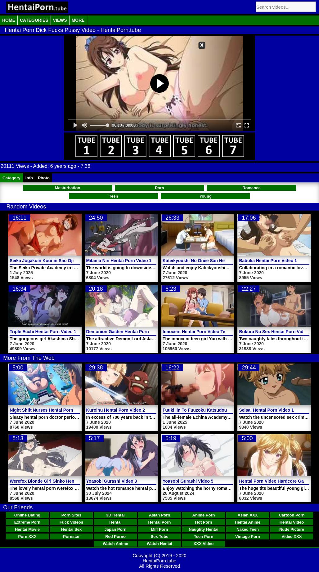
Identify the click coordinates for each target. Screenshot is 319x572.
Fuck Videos (71, 522)
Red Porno (115, 536)
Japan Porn (116, 529)
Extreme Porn (27, 522)
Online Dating (27, 515)
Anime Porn (203, 515)
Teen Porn (203, 536)
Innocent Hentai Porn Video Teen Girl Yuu (205, 331)
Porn (159, 187)
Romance (251, 187)
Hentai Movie (27, 529)
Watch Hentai (159, 543)
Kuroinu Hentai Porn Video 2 (115, 410)
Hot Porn (203, 522)
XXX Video (204, 543)
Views (60, 20)
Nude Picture (291, 529)
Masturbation (67, 187)
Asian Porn (159, 515)
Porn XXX (27, 536)
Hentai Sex (71, 529)
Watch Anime (115, 543)
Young (205, 196)
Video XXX (292, 536)
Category (11, 178)
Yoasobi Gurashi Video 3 (111, 481)
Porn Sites (71, 515)
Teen (113, 196)
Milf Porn (159, 529)
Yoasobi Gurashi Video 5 (188, 481)
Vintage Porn (247, 536)
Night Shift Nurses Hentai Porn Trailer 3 (50, 410)
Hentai (115, 522)
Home (8, 20)
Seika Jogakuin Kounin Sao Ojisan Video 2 (54, 260)
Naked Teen (247, 529)
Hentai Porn (159, 522)
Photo (44, 178)
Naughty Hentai (203, 529)
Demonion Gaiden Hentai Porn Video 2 (126, 331)
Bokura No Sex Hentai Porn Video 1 (275, 331)
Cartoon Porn (291, 515)
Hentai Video (292, 522)
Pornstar (71, 536)
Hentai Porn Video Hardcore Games (275, 481)
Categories (34, 20)
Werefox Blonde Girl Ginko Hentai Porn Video (56, 481)
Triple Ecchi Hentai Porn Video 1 (43, 331)
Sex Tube (159, 536)
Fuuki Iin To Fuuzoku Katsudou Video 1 (203, 410)
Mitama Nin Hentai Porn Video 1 (119, 260)
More (78, 20)
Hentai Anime (248, 522)
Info (29, 178)
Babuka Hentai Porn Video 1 (268, 260)
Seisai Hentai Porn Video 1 (266, 410)
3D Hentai (115, 515)
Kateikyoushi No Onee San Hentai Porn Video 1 (211, 260)
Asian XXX (247, 515)
